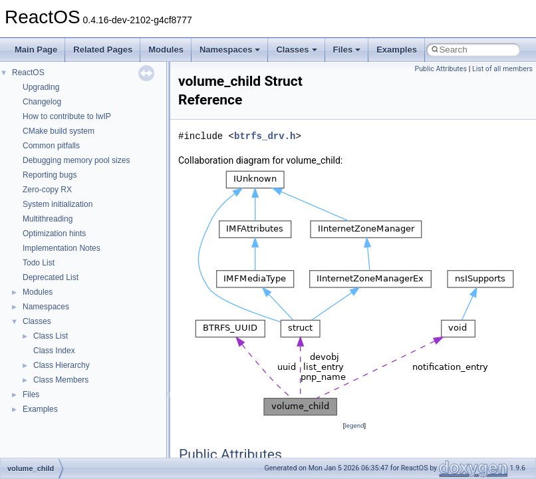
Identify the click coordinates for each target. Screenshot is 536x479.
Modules (166, 50)
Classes (296, 50)
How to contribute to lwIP (67, 116)
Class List (50, 336)
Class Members (60, 380)
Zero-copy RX (47, 189)
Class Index (54, 350)
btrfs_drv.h (264, 136)
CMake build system (58, 131)
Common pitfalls (51, 145)
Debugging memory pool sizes (76, 160)
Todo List (39, 262)
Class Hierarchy (61, 365)
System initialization (57, 204)
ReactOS (28, 72)
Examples (396, 50)
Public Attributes (440, 69)
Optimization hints (54, 233)
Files (347, 50)
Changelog (42, 101)
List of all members (502, 69)
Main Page (36, 50)
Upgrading (41, 87)
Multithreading (47, 219)
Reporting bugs (49, 175)
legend (354, 425)
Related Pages (102, 50)
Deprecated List (50, 277)
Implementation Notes (61, 248)
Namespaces (230, 50)
